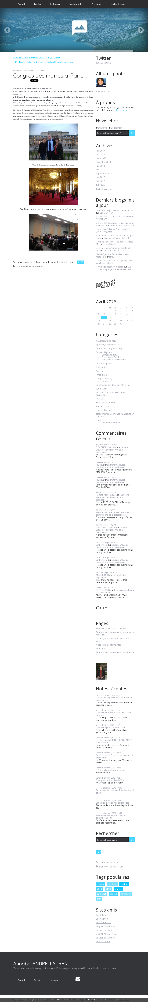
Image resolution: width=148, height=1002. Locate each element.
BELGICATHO (106, 212)
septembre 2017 (104, 173)
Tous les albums (103, 91)
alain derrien (102, 512)
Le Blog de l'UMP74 (105, 937)
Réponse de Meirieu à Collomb (111, 628)
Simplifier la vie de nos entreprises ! (113, 802)
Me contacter (76, 3)
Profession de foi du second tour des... (115, 591)
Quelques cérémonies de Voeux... (112, 780)
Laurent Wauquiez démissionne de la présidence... (112, 450)
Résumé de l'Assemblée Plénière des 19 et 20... (115, 791)
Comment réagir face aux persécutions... (115, 210)
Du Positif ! (101, 367)
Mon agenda (102, 648)
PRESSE (99, 399)
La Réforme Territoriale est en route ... (29, 57)
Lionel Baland (110, 244)
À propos (55, 980)
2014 (108, 889)
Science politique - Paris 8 (116, 238)
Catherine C (101, 544)
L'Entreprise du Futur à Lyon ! (110, 770)
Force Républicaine (111, 422)
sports (105, 381)
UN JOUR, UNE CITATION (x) (110, 260)
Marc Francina (103, 941)
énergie (99, 371)
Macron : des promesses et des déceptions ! (111, 393)
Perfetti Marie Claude (106, 494)
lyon (99, 898)
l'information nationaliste (122, 225)
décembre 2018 (103, 162)
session (100, 884)
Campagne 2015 (109, 355)
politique (112, 884)
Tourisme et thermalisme (114, 359)
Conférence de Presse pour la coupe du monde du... (115, 756)
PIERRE (99, 464)
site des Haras (103, 406)
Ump (71, 262)
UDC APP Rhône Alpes (106, 934)
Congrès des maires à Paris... (50, 75)
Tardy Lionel (102, 915)
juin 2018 (100, 166)
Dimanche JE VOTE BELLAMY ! (110, 727)
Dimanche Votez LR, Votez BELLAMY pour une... (113, 713)
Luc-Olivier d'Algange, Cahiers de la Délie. (114, 268)
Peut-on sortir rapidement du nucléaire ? (115, 653)
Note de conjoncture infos (108, 645)
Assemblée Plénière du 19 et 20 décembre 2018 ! (111, 816)
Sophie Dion (102, 918)
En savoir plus (123, 1000)
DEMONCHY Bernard (106, 447)
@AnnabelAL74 (103, 63)
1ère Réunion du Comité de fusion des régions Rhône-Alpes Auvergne (44, 62)
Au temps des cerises (114, 250)
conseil (113, 893)
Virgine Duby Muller (105, 926)
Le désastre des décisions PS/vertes (113, 385)
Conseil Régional (104, 352)
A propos (96, 3)
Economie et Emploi (111, 357)
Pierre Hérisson (103, 922)
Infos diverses (103, 375)
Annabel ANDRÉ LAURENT (41, 963)
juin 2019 (100, 151)
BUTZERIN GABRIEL (105, 527)
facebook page (117, 3)
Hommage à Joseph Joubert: (109, 266)
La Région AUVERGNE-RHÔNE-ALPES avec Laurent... (114, 741)
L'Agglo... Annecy (104, 378)
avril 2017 (100, 185)
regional (101, 893)
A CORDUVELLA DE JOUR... (108, 216)
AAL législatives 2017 (106, 341)
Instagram (55, 3)
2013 (99, 889)
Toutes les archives (104, 189)
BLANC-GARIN (103, 590)
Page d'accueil (54, 57)
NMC (111, 256)
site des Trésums (104, 410)
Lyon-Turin (101, 389)
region (124, 884)
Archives (38, 980)
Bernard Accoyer (104, 930)
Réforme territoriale (58, 262)
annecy (118, 889)
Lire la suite (121, 110)
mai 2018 (100, 169)
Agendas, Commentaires (108, 344)
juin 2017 (100, 177)
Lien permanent (22, 262)
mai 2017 (100, 181)
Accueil (21, 3)
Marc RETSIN (102, 575)
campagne (126, 893)
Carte (101, 608)
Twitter (37, 3)
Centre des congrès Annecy (109, 348)
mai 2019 (100, 154)
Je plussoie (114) (104, 229)
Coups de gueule (104, 363)
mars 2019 (101, 158)
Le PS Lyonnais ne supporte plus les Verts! (113, 639)
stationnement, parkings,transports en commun (115, 415)
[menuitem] (21, 4)
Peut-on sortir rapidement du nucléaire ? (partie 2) (115, 633)
